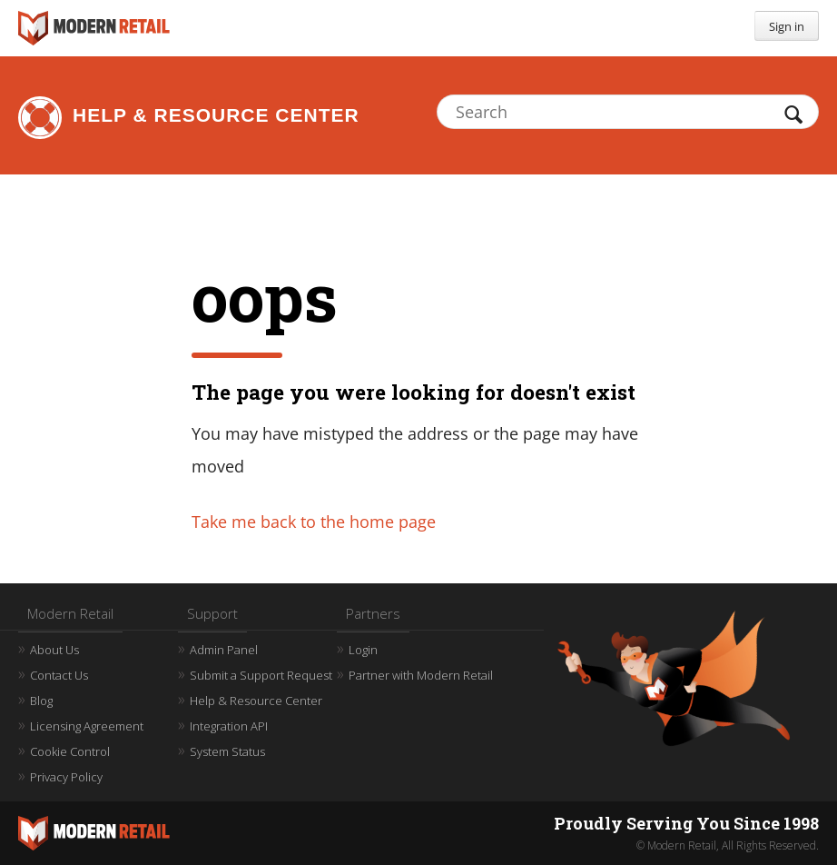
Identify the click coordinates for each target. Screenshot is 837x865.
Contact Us (59, 675)
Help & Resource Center (216, 114)
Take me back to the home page (314, 521)
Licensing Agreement (86, 726)
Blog (41, 700)
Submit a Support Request (261, 675)
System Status (227, 751)
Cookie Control (70, 751)
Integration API (229, 726)
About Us (54, 649)
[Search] (628, 111)
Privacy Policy (66, 777)
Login (363, 649)
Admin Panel (224, 649)
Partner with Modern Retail (421, 675)
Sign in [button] (786, 26)
